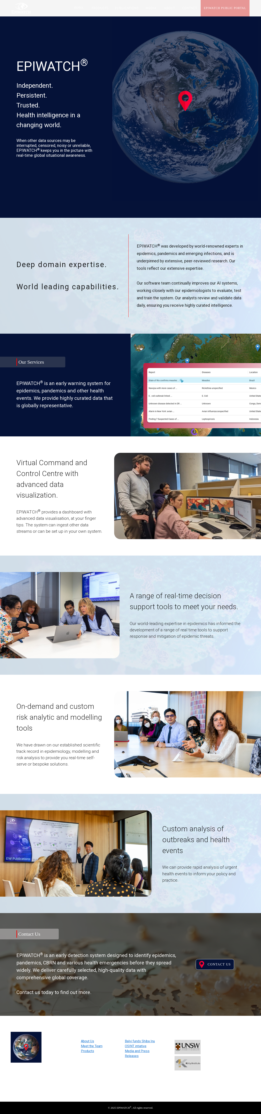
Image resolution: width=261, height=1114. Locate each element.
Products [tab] (100, 8)
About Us (87, 1041)
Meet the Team (91, 1046)
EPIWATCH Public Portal (225, 8)
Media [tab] (151, 8)
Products (87, 1051)
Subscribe (231, 1073)
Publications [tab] (127, 8)
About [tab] (169, 8)
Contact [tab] (189, 8)
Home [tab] (79, 7)
